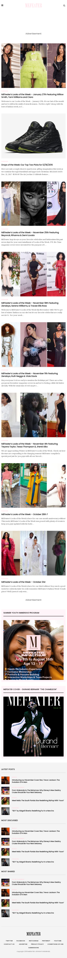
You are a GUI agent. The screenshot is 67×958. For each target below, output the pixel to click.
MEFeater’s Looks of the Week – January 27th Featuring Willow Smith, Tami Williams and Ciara (32, 96)
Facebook (20, 941)
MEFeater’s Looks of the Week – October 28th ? (24, 514)
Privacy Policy (37, 944)
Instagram (33, 941)
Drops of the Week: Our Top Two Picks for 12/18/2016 (27, 164)
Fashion (4, 91)
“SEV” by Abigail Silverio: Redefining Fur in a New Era (33, 810)
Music (14, 777)
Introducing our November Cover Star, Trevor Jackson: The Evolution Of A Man (36, 781)
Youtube (57, 941)
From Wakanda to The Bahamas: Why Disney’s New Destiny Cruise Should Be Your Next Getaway (36, 791)
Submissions (33, 948)
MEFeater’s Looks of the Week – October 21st (23, 582)
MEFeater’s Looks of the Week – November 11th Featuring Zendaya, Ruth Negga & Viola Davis (29, 375)
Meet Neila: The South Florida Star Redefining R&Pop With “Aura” (38, 800)
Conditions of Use (55, 944)
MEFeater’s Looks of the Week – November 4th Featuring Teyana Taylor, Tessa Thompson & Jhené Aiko (29, 445)
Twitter (9, 941)
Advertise (22, 944)
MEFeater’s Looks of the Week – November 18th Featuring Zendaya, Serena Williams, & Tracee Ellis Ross (29, 304)
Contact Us (9, 944)
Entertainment (18, 787)
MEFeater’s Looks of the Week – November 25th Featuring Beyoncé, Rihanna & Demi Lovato (30, 234)
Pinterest (46, 941)
